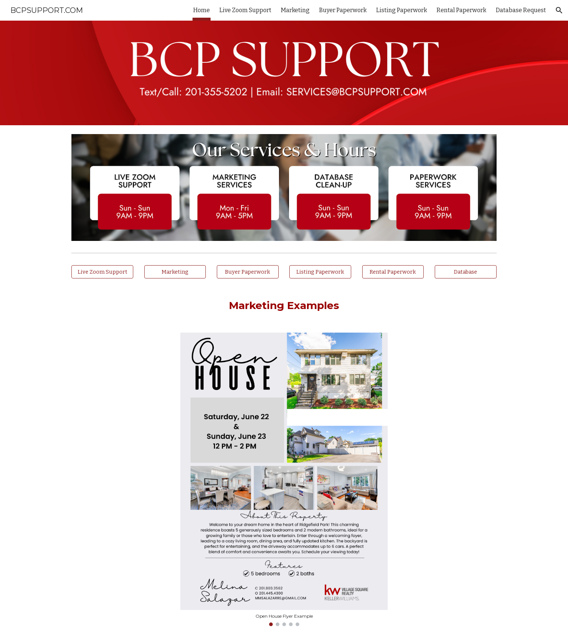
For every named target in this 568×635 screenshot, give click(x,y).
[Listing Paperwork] (320, 272)
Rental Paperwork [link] (461, 10)
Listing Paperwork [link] (401, 10)
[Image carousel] (283, 479)
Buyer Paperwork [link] (343, 10)
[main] (283, 305)
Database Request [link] (521, 10)
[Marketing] (175, 272)
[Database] (465, 272)
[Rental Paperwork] (393, 272)
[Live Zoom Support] (102, 272)
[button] (559, 10)
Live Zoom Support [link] (245, 10)
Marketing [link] (295, 10)
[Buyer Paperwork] (247, 272)
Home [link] (201, 10)
